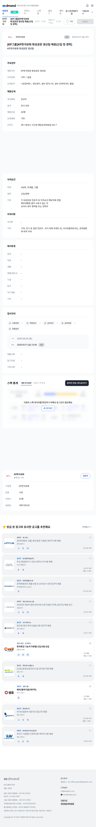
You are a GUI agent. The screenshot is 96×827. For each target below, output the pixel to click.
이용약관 (64, 800)
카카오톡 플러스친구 (68, 795)
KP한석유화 (20, 37)
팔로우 (85, 476)
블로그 (50, 12)
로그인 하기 (48, 408)
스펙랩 (39, 12)
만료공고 (85, 21)
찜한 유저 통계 (26, 383)
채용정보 (10, 13)
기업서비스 (88, 12)
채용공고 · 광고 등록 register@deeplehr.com (76, 782)
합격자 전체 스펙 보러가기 (77, 383)
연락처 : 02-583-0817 (12, 796)
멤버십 (61, 12)
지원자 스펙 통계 (39, 383)
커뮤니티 (27, 12)
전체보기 (87, 527)
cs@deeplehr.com (67, 791)
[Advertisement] (48, 150)
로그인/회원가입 (72, 12)
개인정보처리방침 (67, 804)
